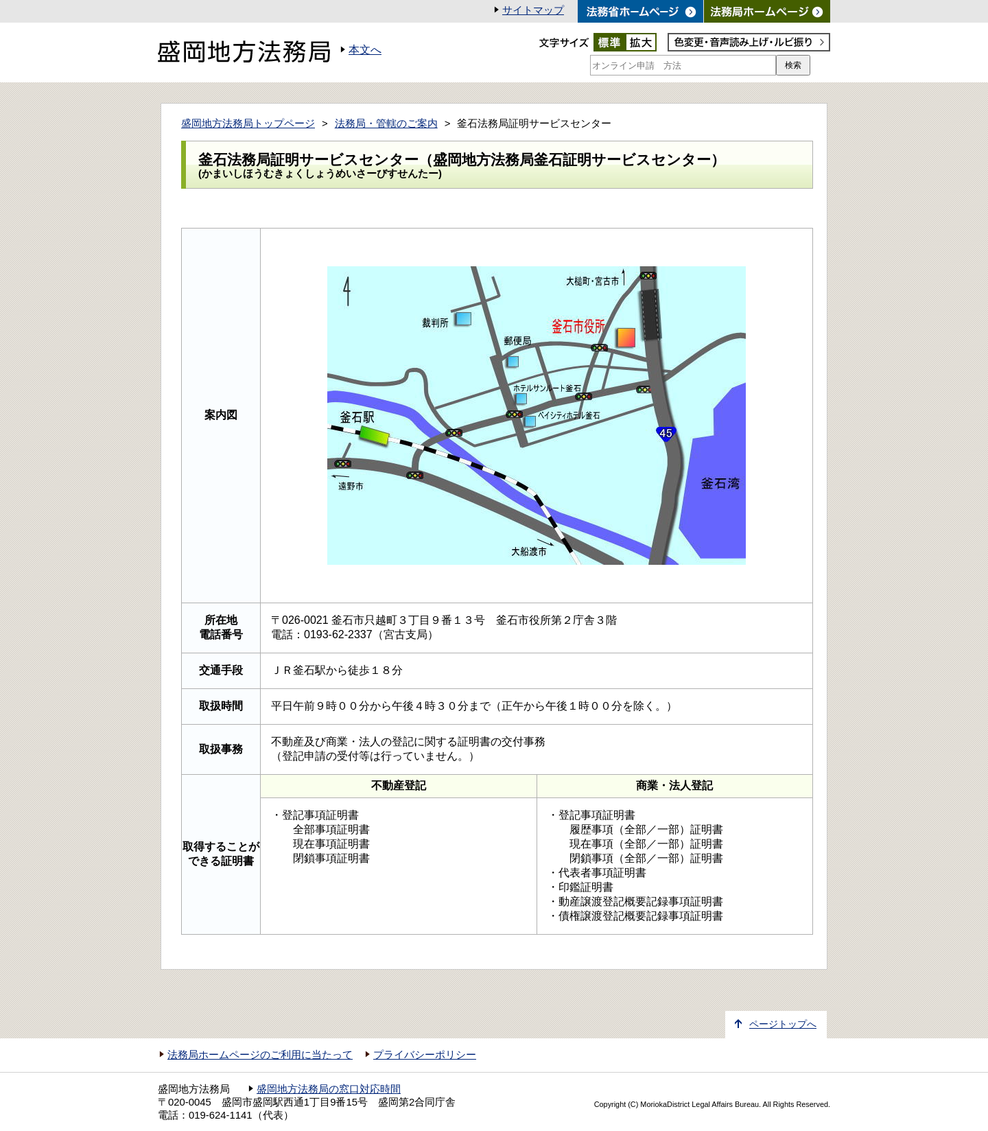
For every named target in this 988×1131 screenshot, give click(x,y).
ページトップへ (782, 1024)
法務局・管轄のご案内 (386, 123)
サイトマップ (533, 10)
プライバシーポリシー (424, 1054)
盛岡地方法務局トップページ (248, 123)
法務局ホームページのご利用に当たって (260, 1054)
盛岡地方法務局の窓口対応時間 (329, 1089)
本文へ (365, 50)
